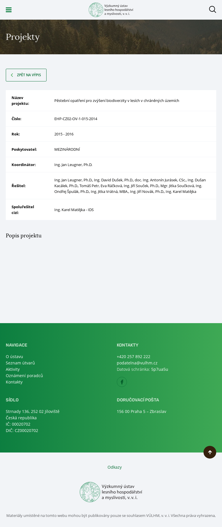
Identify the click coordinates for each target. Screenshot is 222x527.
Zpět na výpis (29, 74)
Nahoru (210, 452)
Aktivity (13, 369)
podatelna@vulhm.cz (137, 363)
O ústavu (14, 356)
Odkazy (115, 467)
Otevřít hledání (212, 9)
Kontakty (14, 382)
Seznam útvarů (20, 363)
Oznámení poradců (24, 375)
